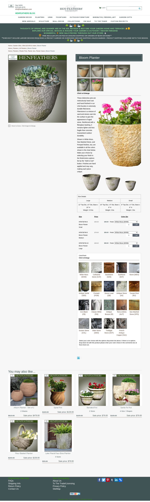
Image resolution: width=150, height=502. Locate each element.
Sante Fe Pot (126, 408)
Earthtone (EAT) (121, 270)
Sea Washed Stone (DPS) (134, 307)
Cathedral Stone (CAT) (96, 270)
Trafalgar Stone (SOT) (109, 326)
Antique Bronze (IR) (109, 307)
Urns (50, 17)
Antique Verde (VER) (84, 289)
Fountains (61, 17)
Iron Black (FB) (84, 307)
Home (10, 45)
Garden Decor (25, 17)
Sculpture (44, 21)
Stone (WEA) (134, 269)
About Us (57, 481)
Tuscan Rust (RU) (134, 289)
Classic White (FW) (96, 307)
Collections (74, 21)
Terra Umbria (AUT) (121, 307)
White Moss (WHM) (84, 270)
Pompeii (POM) (96, 289)
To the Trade (100, 21)
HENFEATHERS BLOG (25, 13)
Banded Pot (92, 408)
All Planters (22, 48)
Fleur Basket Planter (24, 454)
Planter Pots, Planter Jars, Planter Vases (32, 51)
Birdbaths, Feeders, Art (104, 17)
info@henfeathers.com (23, 9)
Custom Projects (119, 21)
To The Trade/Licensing (64, 484)
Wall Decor (58, 21)
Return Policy (14, 487)
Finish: (112, 222)
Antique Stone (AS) (121, 289)
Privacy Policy (59, 487)
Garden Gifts (125, 17)
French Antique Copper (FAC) (121, 327)
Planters (39, 17)
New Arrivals (28, 21)
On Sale (87, 21)
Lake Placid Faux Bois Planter (58, 454)
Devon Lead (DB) (109, 289)
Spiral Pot (57, 408)
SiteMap (56, 490)
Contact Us (13, 490)
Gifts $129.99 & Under (29, 45)
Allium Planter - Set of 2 (24, 408)
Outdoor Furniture (79, 17)
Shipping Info (14, 484)
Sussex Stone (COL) (84, 326)
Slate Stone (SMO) (96, 326)
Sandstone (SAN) (109, 270)
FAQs (10, 481)
